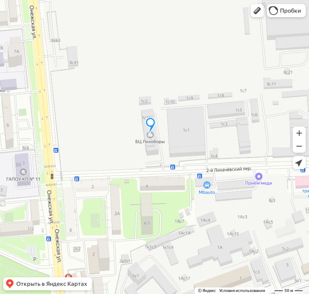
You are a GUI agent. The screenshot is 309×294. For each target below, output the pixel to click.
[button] (257, 10)
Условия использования (242, 290)
